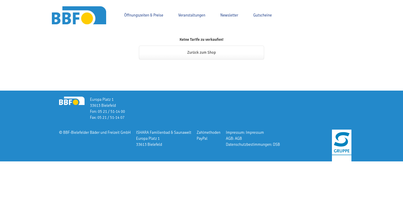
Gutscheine (262, 15)
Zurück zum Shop (201, 52)
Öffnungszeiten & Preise (143, 15)
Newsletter (229, 15)
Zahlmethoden (209, 132)
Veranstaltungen (191, 15)
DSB (276, 144)
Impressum (255, 132)
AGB (238, 138)
